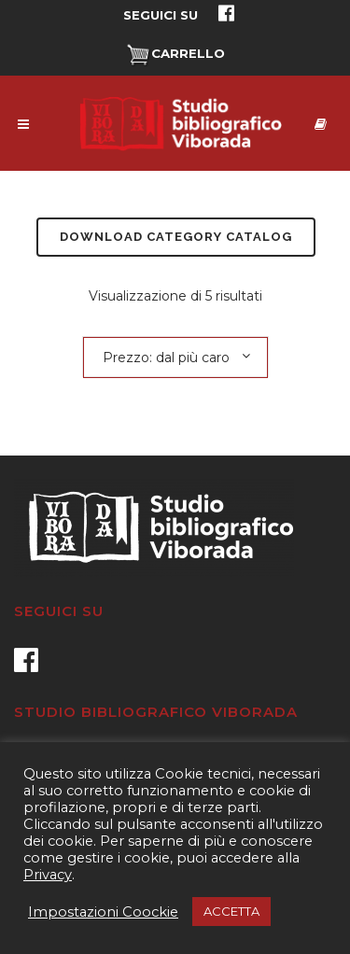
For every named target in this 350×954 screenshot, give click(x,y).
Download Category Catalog (176, 237)
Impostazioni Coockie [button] (103, 912)
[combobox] (175, 356)
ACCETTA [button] (231, 911)
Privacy (47, 874)
